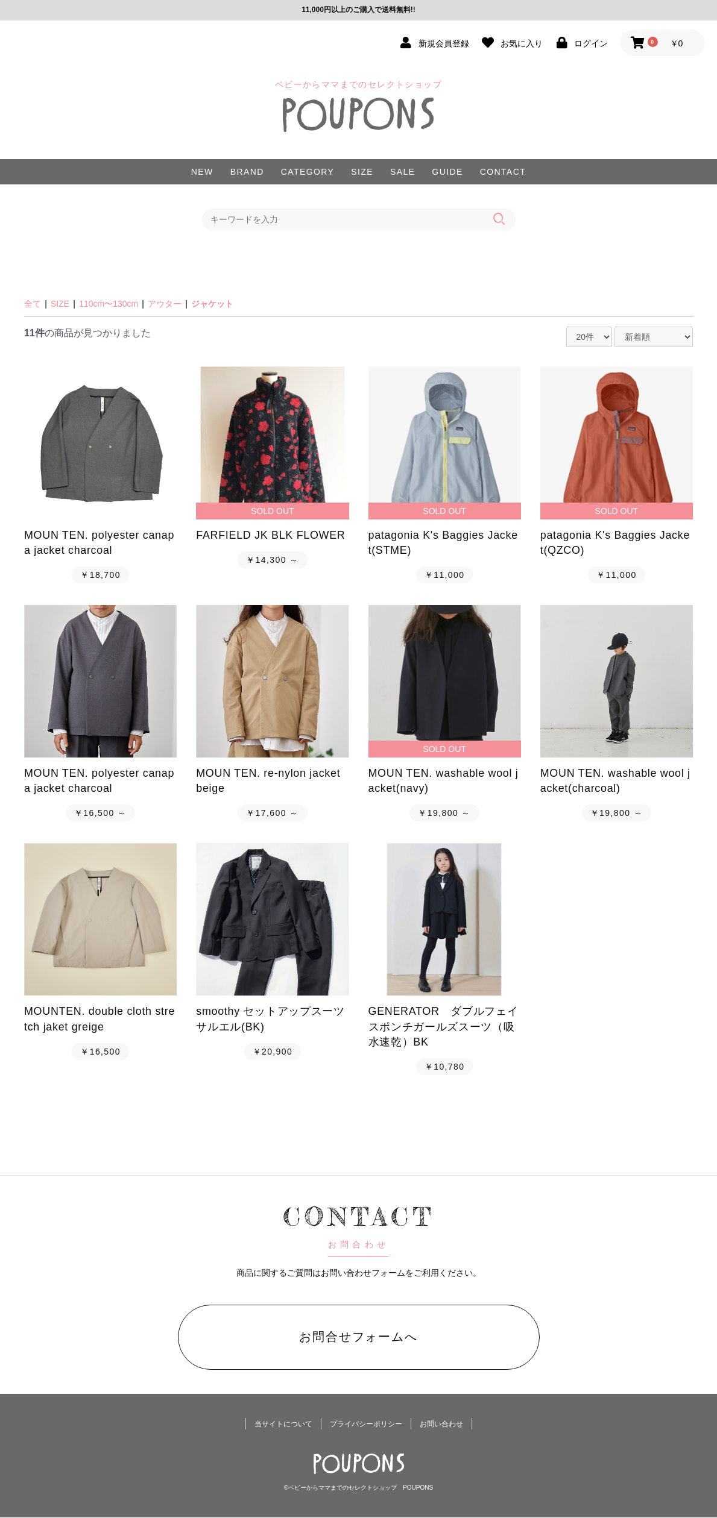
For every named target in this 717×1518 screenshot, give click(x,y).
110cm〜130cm (108, 304)
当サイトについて (283, 1424)
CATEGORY (307, 172)
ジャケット (212, 304)
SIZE (362, 172)
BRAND (247, 172)
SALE (402, 172)
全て (32, 304)
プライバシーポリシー (366, 1424)
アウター (165, 304)
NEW (202, 172)
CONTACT (503, 172)
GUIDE (447, 172)
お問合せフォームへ (359, 1336)
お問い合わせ (441, 1424)
